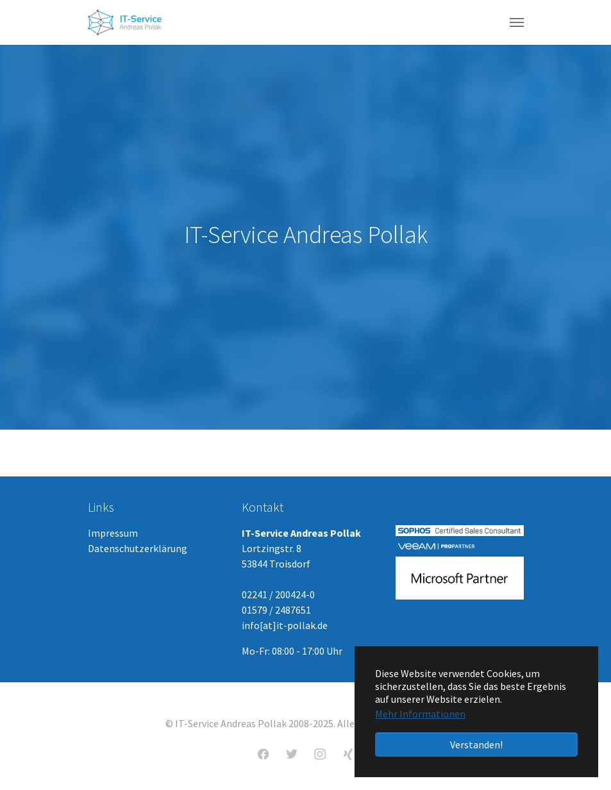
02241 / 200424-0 (278, 594)
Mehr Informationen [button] (420, 713)
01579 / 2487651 (276, 609)
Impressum (113, 532)
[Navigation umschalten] (517, 22)
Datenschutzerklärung (137, 548)
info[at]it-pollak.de (285, 625)
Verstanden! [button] (476, 744)
